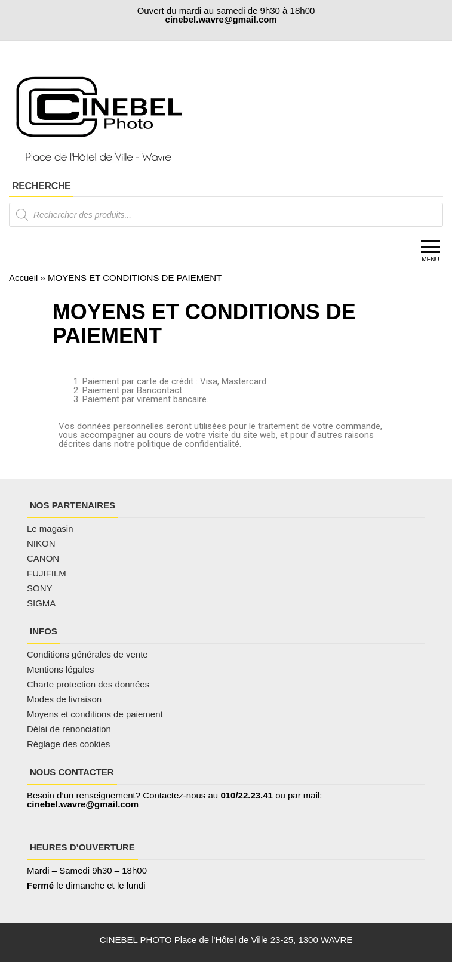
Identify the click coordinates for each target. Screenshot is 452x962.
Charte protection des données (88, 684)
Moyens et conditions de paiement (95, 714)
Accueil (23, 278)
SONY (40, 588)
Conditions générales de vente (87, 654)
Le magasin (50, 528)
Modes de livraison (65, 699)
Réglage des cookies (68, 744)
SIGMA (41, 603)
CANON (43, 558)
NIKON (41, 543)
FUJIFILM (46, 573)
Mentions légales (60, 669)
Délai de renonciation (69, 729)
